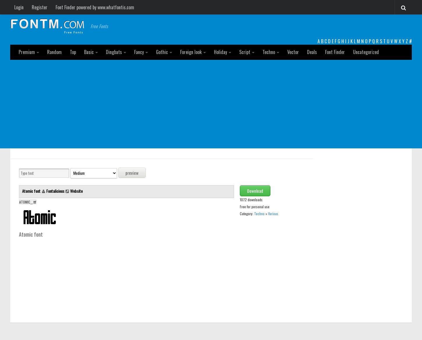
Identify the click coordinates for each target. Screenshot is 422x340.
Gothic (162, 51)
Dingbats (114, 51)
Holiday (220, 51)
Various (273, 213)
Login (19, 7)
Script (244, 51)
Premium (27, 51)
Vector (293, 51)
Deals (312, 51)
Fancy (139, 51)
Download (255, 191)
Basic (89, 51)
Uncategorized (366, 51)
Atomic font (31, 191)
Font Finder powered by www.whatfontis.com (95, 7)
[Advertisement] (211, 103)
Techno (269, 51)
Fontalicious (55, 191)
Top (73, 51)
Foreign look (191, 51)
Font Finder (335, 51)
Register (39, 7)
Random (54, 51)
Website (76, 191)
